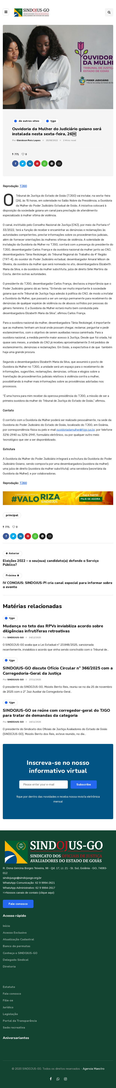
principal (12, 515)
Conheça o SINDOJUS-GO (20, 953)
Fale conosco (18, 904)
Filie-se (8, 1000)
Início (6, 926)
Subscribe (83, 788)
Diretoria (9, 966)
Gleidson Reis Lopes (29, 140)
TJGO (23, 186)
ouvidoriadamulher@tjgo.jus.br (75, 429)
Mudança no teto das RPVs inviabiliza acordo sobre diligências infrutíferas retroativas (53, 632)
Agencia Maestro (93, 1068)
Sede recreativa (14, 1027)
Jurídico (8, 1007)
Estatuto (9, 987)
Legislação (10, 1014)
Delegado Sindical (15, 960)
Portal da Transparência (20, 1021)
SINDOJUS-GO (15, 641)
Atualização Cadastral (18, 939)
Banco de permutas (16, 946)
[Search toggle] (109, 12)
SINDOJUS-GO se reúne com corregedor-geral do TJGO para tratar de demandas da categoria (56, 716)
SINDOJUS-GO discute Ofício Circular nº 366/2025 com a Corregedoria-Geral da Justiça (58, 674)
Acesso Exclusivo (15, 933)
